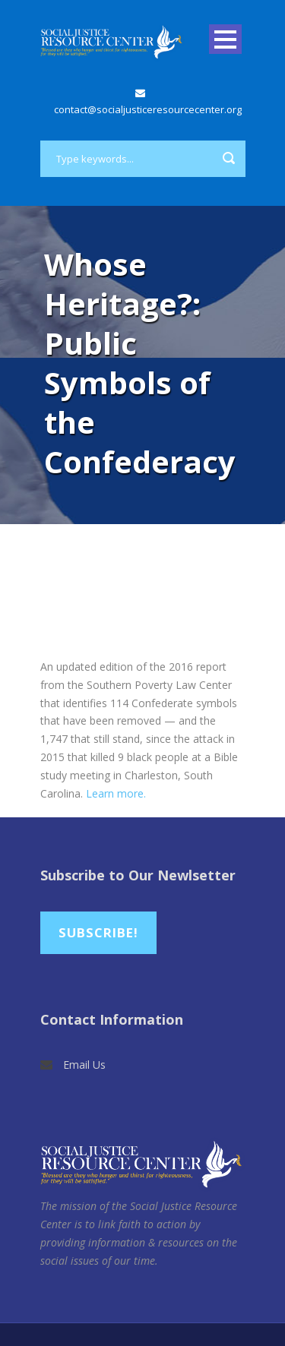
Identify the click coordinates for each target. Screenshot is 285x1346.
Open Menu (225, 39)
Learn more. (116, 793)
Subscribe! (98, 932)
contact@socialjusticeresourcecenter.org (148, 109)
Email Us (84, 1064)
